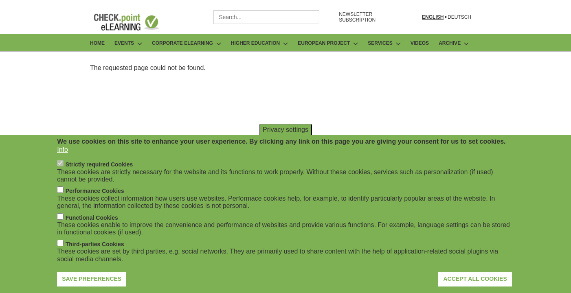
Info (62, 158)
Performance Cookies (95, 200)
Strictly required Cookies (99, 174)
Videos (420, 43)
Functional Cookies (92, 227)
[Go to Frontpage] (132, 22)
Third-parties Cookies (95, 253)
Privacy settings (285, 138)
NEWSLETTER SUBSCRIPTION (357, 17)
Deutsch (459, 17)
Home (97, 43)
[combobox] (266, 17)
